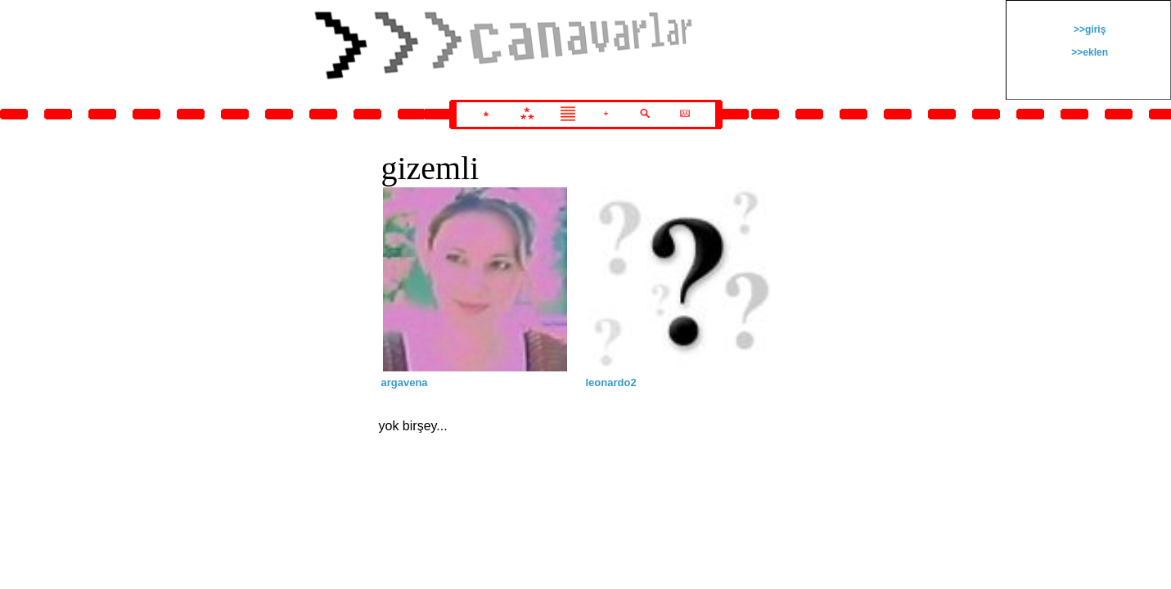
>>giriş (1088, 29)
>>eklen (1088, 52)
